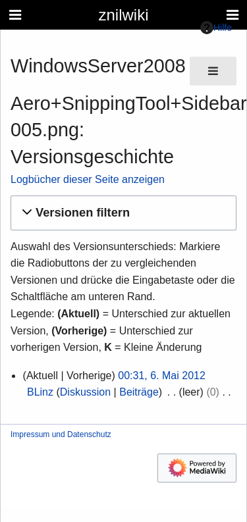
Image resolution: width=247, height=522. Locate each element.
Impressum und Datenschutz (61, 434)
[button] (121, 213)
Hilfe (216, 27)
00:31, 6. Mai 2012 (162, 375)
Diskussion (85, 392)
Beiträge (139, 392)
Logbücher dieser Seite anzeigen (88, 179)
